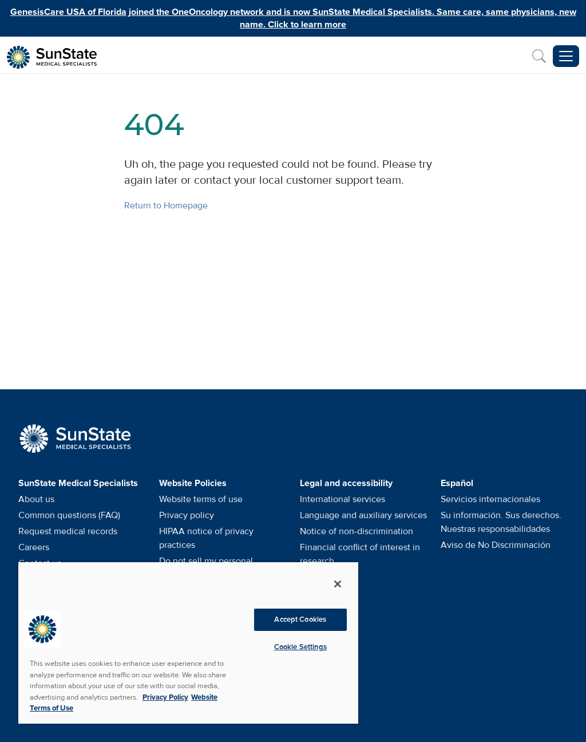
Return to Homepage (166, 205)
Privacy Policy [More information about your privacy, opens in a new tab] (165, 697)
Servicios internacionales (490, 499)
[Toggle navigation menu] (566, 56)
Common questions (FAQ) (69, 515)
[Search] (539, 56)
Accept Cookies (300, 619)
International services (342, 499)
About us (36, 499)
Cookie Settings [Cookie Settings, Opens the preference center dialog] (300, 647)
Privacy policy (186, 515)
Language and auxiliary (363, 515)
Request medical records (67, 531)
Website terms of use (201, 499)
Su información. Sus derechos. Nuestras (501, 522)
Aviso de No (496, 545)
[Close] (337, 584)
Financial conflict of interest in (360, 554)
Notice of (356, 531)
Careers (33, 547)
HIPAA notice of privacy (206, 538)
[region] (188, 642)
